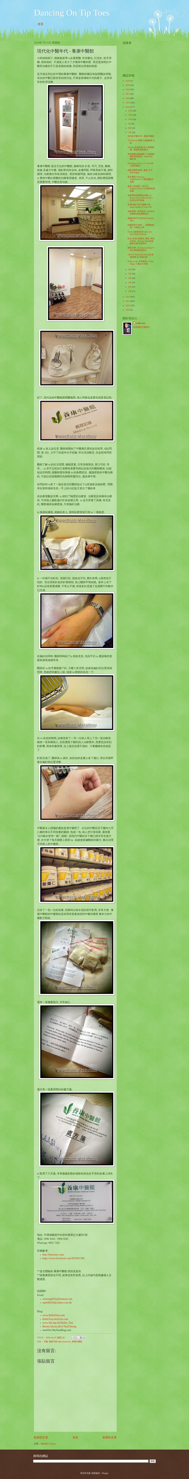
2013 (128, 297)
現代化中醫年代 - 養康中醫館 (141, 136)
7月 (130, 132)
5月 (130, 274)
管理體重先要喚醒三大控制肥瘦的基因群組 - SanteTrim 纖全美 (141, 156)
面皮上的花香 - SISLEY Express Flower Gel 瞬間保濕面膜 (141, 188)
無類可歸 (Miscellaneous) (60, 1342)
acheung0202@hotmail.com (57, 1298)
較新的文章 (41, 1437)
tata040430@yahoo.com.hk (57, 1302)
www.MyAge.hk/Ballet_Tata (57, 1322)
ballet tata (140, 323)
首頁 (40, 24)
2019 (128, 85)
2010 (128, 310)
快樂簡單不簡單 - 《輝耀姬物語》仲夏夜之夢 (141, 226)
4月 (130, 278)
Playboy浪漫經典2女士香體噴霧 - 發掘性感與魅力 (141, 148)
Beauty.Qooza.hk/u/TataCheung (59, 1326)
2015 (128, 103)
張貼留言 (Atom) (48, 1444)
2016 (128, 98)
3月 (130, 282)
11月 (130, 115)
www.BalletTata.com (53, 1315)
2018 (128, 89)
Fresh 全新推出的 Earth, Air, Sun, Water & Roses (140, 233)
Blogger (105, 1473)
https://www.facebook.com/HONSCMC (63, 1258)
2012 (128, 301)
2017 (128, 94)
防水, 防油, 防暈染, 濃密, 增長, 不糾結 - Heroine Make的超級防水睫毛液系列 (141, 241)
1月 (130, 291)
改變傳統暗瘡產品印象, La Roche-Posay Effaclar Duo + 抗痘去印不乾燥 (140, 197)
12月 (130, 111)
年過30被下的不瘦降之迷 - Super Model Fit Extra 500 (140, 205)
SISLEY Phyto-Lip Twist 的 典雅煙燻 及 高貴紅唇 (140, 256)
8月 (130, 128)
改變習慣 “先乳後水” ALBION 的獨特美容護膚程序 (141, 212)
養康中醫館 (77, 1342)
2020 (128, 81)
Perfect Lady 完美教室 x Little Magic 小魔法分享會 (140, 262)
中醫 (46, 1342)
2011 (128, 305)
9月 (130, 124)
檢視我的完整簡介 (141, 327)
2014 (128, 107)
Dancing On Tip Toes (72, 13)
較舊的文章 (110, 1437)
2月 (130, 287)
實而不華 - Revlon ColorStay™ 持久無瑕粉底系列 (141, 249)
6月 (130, 269)
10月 (130, 119)
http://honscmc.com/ (53, 1254)
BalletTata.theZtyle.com (55, 1319)
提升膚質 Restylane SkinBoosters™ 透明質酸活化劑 (141, 179)
